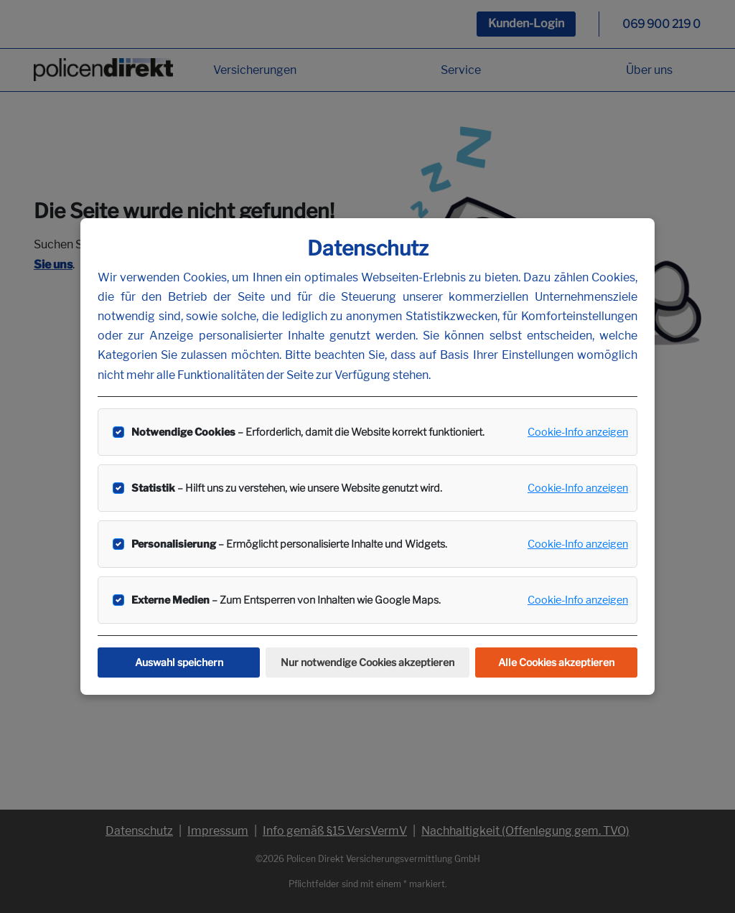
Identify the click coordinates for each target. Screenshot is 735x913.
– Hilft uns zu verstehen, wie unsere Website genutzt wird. (286, 488)
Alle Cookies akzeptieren (556, 662)
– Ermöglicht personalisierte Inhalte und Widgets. (289, 544)
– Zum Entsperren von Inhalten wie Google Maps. (286, 600)
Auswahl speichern (179, 662)
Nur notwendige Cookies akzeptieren (367, 662)
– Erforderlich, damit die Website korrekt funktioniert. (307, 432)
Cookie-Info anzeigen (578, 432)
